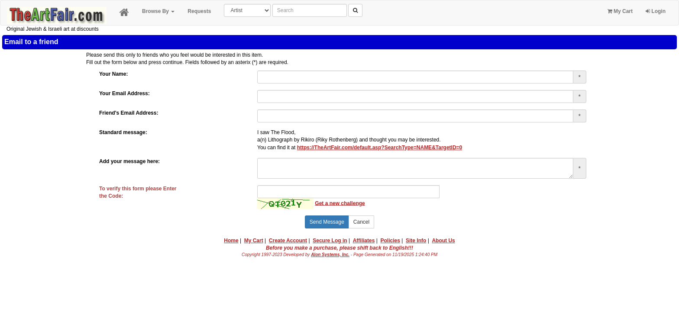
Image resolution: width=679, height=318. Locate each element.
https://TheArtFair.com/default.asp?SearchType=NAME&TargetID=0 (379, 148)
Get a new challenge (340, 203)
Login (656, 11)
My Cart (620, 11)
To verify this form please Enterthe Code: (138, 192)
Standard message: (123, 132)
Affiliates (364, 241)
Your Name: (113, 74)
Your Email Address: (124, 93)
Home (231, 241)
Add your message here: (129, 161)
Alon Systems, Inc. (330, 254)
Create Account (288, 241)
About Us (443, 241)
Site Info (416, 241)
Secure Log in (330, 241)
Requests (199, 11)
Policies (390, 241)
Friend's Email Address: (128, 113)
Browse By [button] (158, 11)
